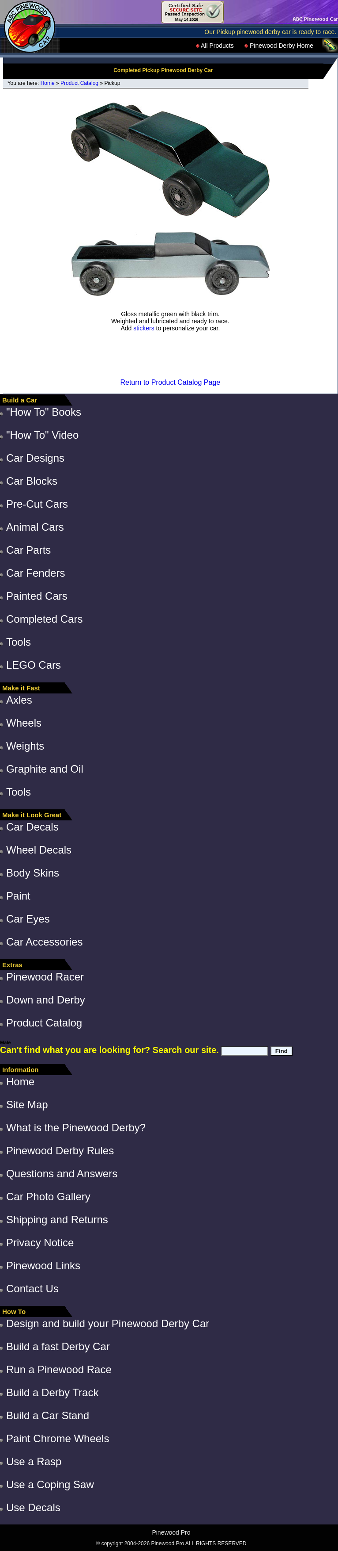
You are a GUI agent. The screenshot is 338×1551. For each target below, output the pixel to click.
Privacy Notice (40, 1242)
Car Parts (28, 550)
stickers (143, 328)
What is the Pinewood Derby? (76, 1128)
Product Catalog (79, 83)
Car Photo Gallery (48, 1197)
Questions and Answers (61, 1174)
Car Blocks (31, 481)
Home (48, 83)
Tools (18, 642)
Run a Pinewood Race (59, 1369)
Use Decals (33, 1507)
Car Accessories (44, 942)
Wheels (23, 723)
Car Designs (35, 458)
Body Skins (32, 873)
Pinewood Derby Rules (60, 1151)
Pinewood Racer (45, 977)
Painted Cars (37, 596)
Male (5, 1042)
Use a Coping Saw (50, 1484)
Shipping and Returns (57, 1219)
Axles (19, 700)
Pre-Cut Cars (37, 504)
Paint (18, 896)
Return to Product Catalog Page (170, 382)
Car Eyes (28, 919)
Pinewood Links (43, 1265)
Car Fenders (35, 573)
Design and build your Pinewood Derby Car (107, 1323)
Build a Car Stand (47, 1415)
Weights (25, 746)
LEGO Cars (33, 665)
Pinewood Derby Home (278, 45)
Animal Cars (35, 527)
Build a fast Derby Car (58, 1346)
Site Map (27, 1105)
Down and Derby (45, 1000)
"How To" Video (42, 435)
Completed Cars (44, 619)
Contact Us (32, 1288)
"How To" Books (43, 412)
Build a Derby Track (52, 1392)
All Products (215, 45)
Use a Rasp (33, 1461)
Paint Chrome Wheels (57, 1438)
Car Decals (32, 827)
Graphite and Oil (44, 769)
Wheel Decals (38, 850)
